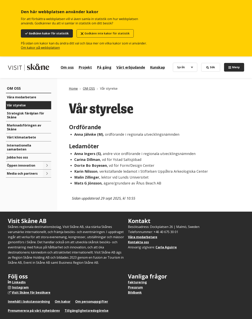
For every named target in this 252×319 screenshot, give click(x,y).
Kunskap (157, 67)
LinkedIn (19, 282)
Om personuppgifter (91, 301)
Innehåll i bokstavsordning (29, 301)
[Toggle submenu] (47, 165)
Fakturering (137, 282)
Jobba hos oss (17, 157)
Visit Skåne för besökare (31, 292)
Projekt (85, 67)
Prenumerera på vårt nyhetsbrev (34, 310)
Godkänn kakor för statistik (49, 33)
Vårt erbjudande (130, 67)
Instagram (20, 287)
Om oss (67, 67)
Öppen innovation (21, 165)
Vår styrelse (16, 105)
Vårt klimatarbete (21, 137)
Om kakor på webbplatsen (40, 47)
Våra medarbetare (21, 97)
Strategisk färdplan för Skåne (25, 115)
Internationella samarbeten (19, 147)
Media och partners (22, 173)
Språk (182, 67)
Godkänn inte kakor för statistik (107, 33)
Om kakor (62, 301)
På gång (104, 67)
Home (73, 88)
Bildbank (135, 292)
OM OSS (14, 88)
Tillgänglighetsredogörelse (86, 310)
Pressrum (135, 287)
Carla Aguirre (166, 247)
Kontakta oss (138, 242)
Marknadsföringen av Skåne (24, 127)
